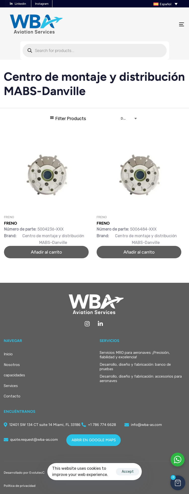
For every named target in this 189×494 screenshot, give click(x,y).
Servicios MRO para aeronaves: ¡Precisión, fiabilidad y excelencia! (135, 354)
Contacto (12, 396)
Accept (128, 471)
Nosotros (12, 365)
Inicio (8, 354)
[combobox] (125, 118)
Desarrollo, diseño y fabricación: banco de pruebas (135, 366)
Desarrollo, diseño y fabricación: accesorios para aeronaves (141, 378)
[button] (145, 3)
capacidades (14, 375)
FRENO (10, 223)
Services (11, 386)
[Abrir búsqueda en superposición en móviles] (94, 50)
